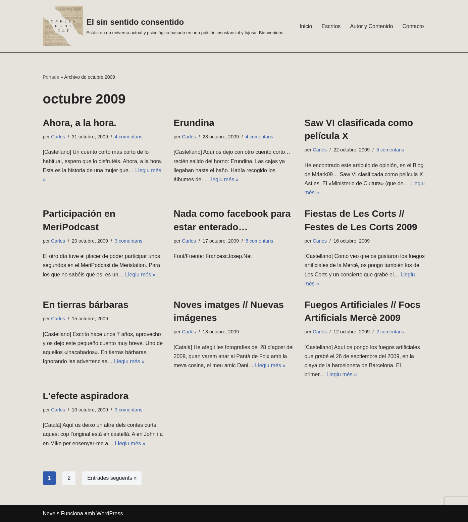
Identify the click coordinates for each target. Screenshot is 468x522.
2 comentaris (390, 331)
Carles (58, 136)
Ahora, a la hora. (79, 123)
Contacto (413, 26)
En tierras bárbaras (85, 305)
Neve (49, 513)
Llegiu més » (223, 179)
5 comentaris (390, 149)
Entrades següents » (112, 478)
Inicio (306, 26)
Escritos (331, 26)
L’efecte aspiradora (85, 396)
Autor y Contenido (371, 26)
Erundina (194, 123)
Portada (51, 77)
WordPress (110, 513)
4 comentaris (128, 136)
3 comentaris (128, 241)
